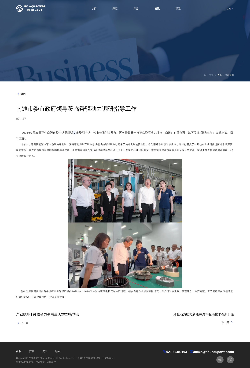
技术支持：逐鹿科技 (46, 362)
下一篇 (227, 322)
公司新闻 (229, 75)
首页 (93, 8)
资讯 (157, 8)
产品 (136, 8)
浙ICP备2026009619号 (88, 358)
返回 (21, 94)
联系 (178, 8)
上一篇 (22, 323)
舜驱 (115, 8)
